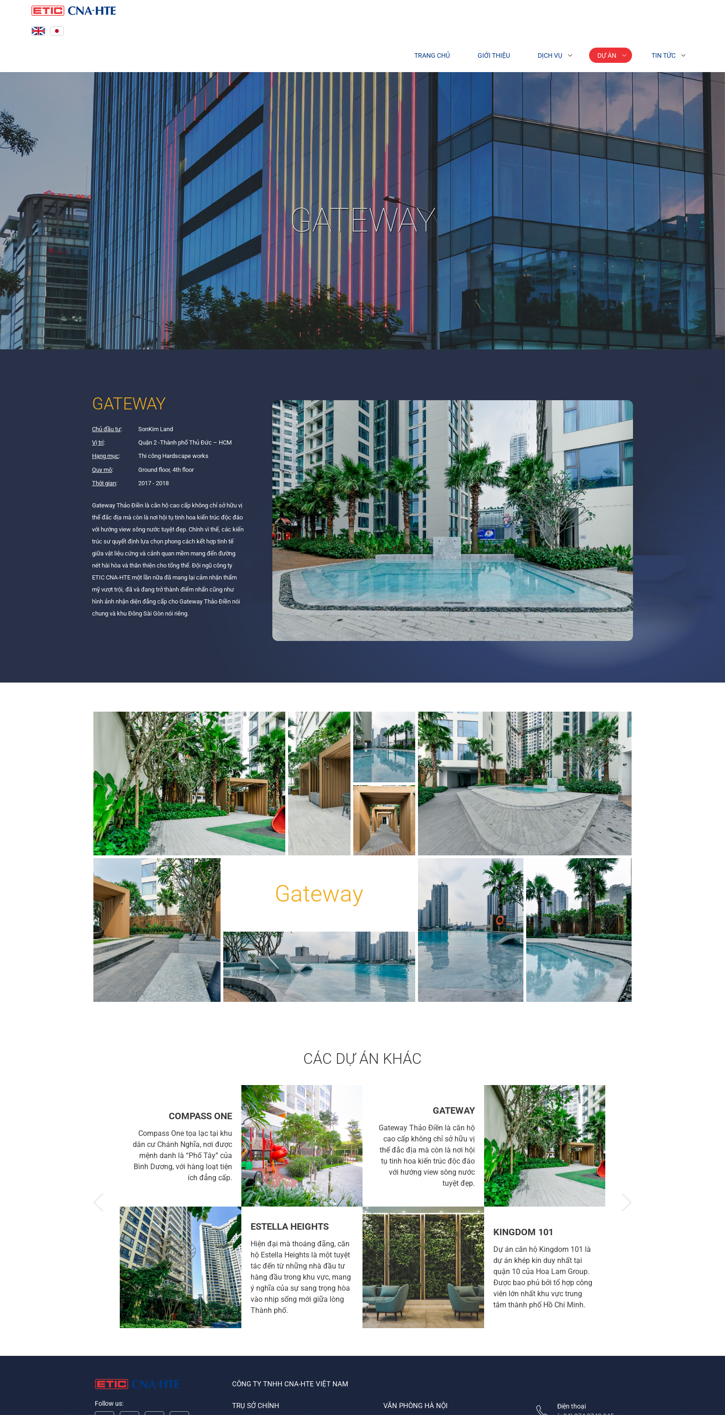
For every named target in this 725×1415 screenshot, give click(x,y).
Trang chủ (432, 55)
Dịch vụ (550, 55)
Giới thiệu (494, 55)
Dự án (606, 55)
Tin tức (663, 55)
